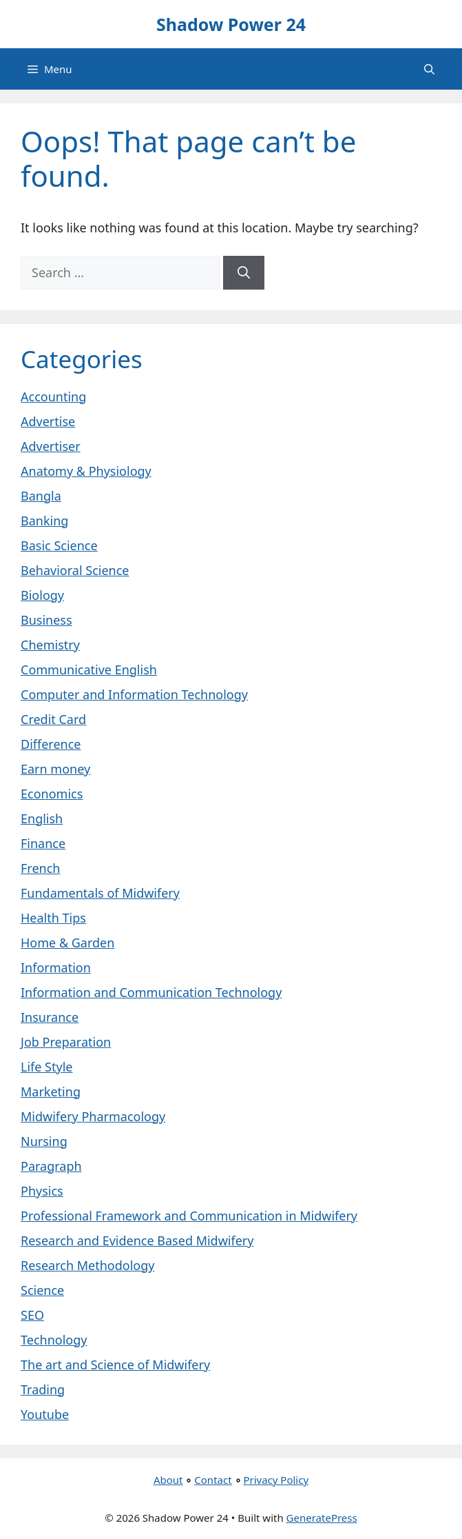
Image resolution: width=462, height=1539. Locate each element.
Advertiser (51, 446)
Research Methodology (87, 1265)
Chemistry (50, 644)
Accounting (53, 396)
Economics (52, 793)
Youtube (45, 1414)
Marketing (51, 1091)
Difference (51, 744)
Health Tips (53, 917)
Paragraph (51, 1166)
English (42, 818)
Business (46, 620)
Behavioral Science (75, 570)
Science (42, 1290)
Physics (42, 1191)
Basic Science (59, 545)
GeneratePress (321, 1518)
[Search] (243, 273)
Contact (212, 1480)
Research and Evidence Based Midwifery (137, 1240)
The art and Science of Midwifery (115, 1364)
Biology (42, 595)
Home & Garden (67, 942)
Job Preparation (66, 1042)
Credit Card (53, 719)
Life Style (46, 1066)
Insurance (49, 1017)
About (168, 1480)
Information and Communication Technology (151, 992)
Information (56, 967)
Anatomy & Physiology (86, 471)
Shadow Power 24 (231, 24)
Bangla (41, 495)
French (40, 868)
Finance (43, 843)
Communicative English (89, 669)
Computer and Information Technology (134, 694)
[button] (429, 69)
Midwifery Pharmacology (93, 1116)
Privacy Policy (275, 1480)
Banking (44, 520)
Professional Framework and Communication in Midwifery (189, 1215)
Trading (43, 1389)
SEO (32, 1315)
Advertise (48, 421)
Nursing (44, 1141)
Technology (54, 1339)
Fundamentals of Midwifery (100, 893)
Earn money (55, 769)
